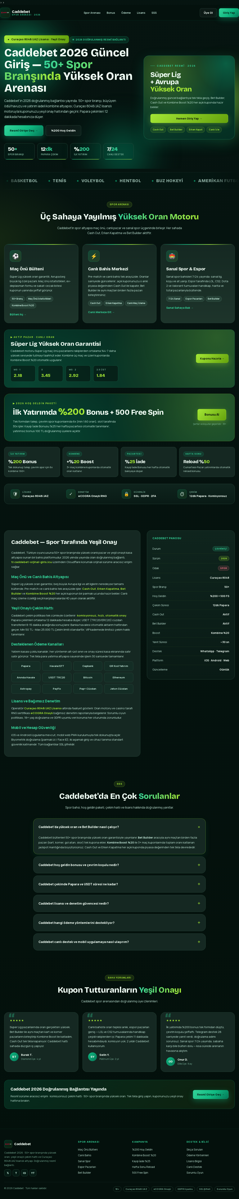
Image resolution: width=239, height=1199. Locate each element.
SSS (153, 13)
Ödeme (125, 13)
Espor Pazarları (87, 1167)
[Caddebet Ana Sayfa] (20, 13)
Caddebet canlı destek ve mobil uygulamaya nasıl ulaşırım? (83, 947)
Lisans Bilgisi (194, 1161)
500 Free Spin (140, 1173)
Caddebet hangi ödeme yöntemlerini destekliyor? (76, 927)
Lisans (140, 13)
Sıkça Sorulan (195, 1150)
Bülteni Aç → (18, 319)
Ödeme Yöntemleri (198, 1155)
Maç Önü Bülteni (88, 1150)
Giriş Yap (228, 12)
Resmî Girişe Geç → (24, 130)
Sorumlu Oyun (195, 1173)
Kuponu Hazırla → (212, 363)
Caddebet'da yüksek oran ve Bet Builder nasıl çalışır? (78, 832)
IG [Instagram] (24, 1173)
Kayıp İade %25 (141, 1161)
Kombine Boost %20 (144, 1155)
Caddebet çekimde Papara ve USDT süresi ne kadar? (78, 889)
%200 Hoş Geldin (65, 130)
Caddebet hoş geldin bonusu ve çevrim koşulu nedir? (78, 870)
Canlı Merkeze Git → (101, 317)
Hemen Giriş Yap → (189, 118)
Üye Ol (207, 12)
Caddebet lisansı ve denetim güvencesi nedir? (73, 908)
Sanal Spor (84, 1161)
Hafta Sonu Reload (143, 1167)
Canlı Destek (194, 1167)
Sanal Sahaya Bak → (179, 312)
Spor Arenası (91, 13)
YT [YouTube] (33, 1173)
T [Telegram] (16, 1173)
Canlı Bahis (84, 1155)
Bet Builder (84, 1173)
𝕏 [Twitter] (8, 1173)
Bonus (110, 13)
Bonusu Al (212, 419)
